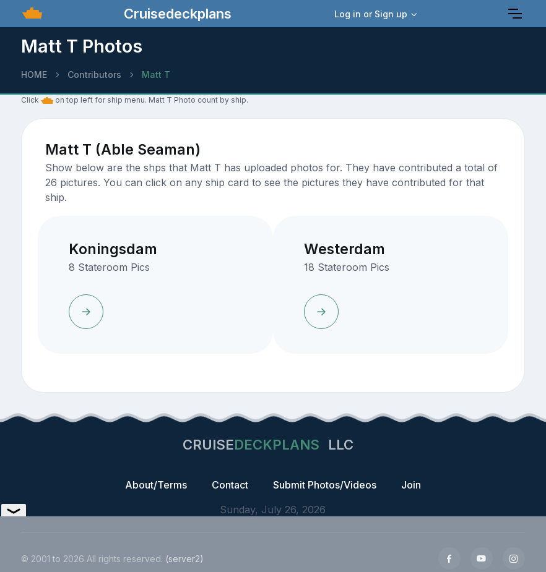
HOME (34, 74)
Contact (230, 485)
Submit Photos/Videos (324, 485)
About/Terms (156, 485)
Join (411, 485)
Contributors (94, 74)
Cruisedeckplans (176, 14)
